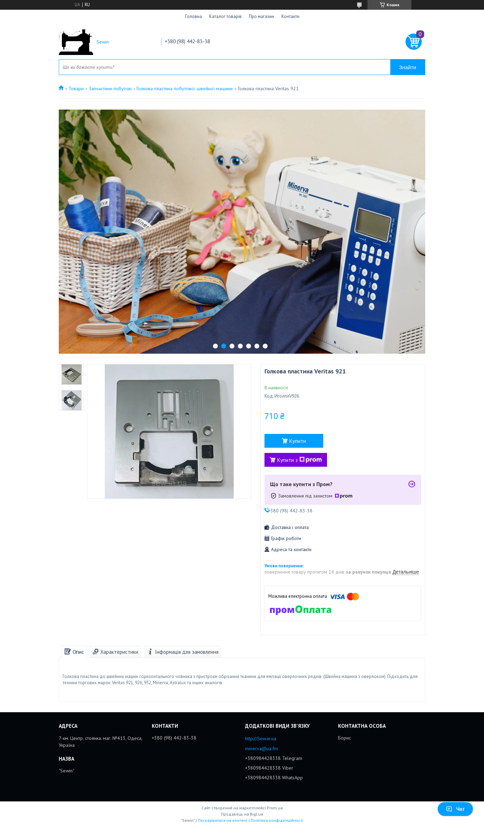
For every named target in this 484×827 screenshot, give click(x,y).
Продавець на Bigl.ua (242, 814)
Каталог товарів (225, 16)
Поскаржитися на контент (223, 820)
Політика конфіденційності (277, 820)
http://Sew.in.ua (260, 738)
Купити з (299, 459)
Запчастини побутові (110, 88)
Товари (76, 88)
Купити (297, 440)
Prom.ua (275, 807)
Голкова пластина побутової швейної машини (185, 88)
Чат (455, 809)
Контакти (290, 16)
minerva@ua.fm (261, 748)
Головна (193, 16)
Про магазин (261, 16)
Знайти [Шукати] (407, 67)
